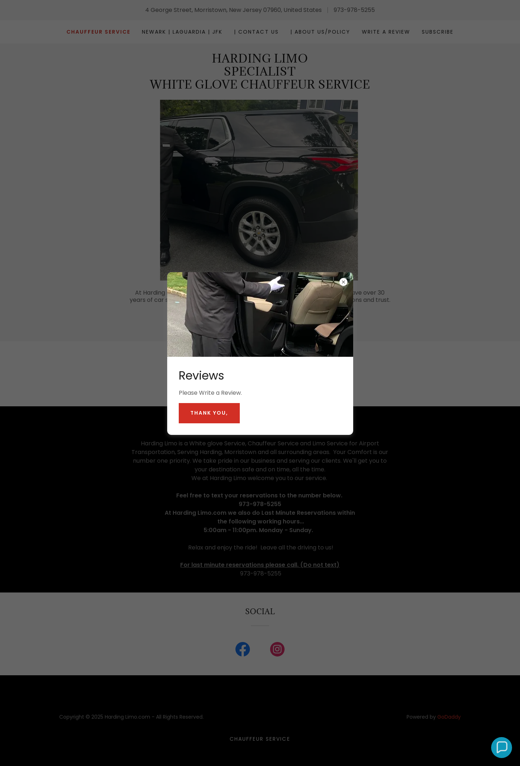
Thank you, (209, 412)
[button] (502, 748)
